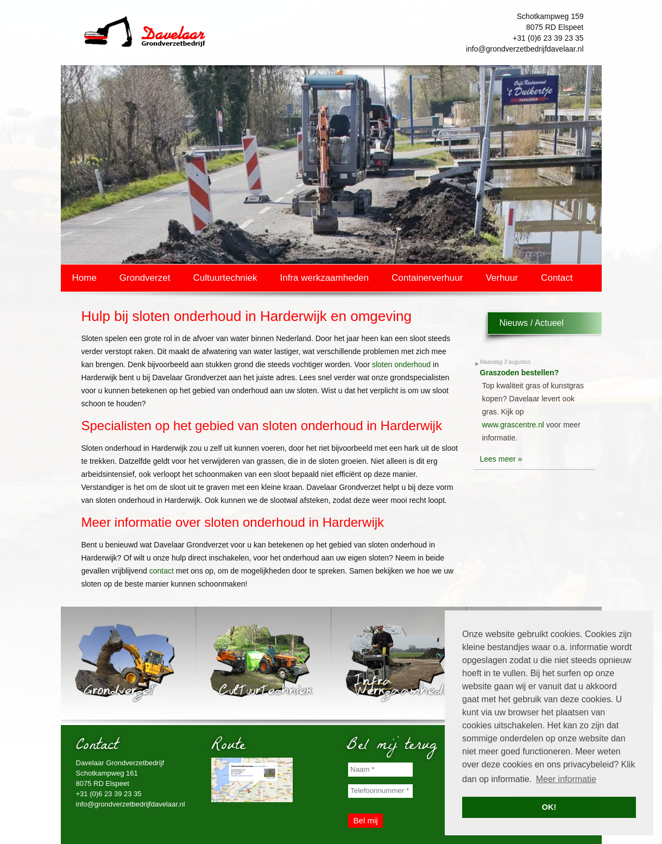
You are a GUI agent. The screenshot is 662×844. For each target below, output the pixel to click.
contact (161, 570)
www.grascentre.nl (513, 424)
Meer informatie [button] (566, 779)
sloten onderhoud (401, 364)
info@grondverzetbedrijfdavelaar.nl (525, 49)
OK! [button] (549, 807)
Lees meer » (501, 459)
